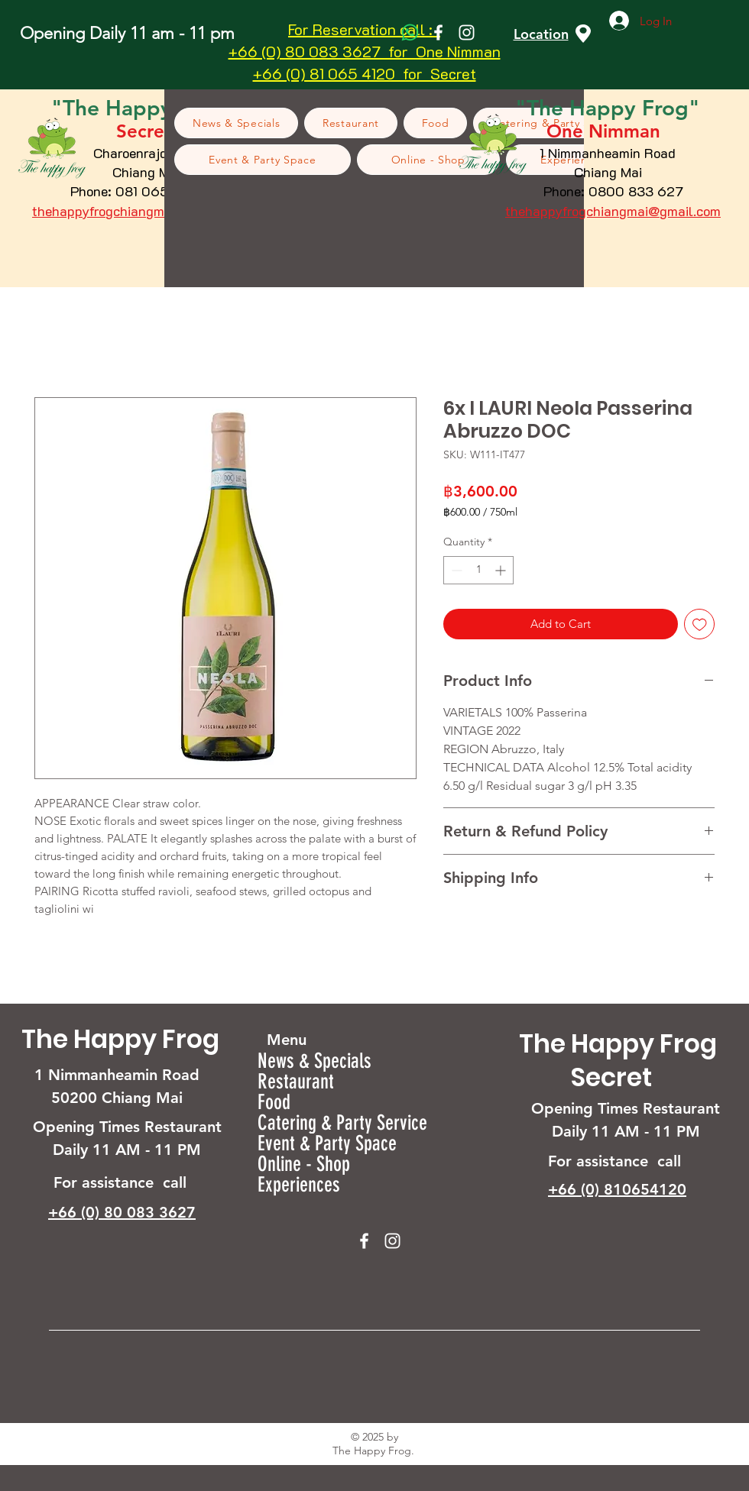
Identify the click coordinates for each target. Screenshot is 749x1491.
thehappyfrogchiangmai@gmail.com (140, 211)
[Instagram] (466, 32)
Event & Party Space (327, 1144)
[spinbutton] (478, 570)
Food (274, 1102)
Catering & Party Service (342, 1123)
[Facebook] (438, 32)
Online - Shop (304, 1164)
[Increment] (501, 570)
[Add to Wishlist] (699, 624)
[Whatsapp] (410, 32)
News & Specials (314, 1061)
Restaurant (296, 1082)
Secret (611, 1077)
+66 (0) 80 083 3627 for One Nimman (365, 51)
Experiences (299, 1185)
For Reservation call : (364, 29)
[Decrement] (455, 570)
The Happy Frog (120, 1039)
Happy (605, 108)
